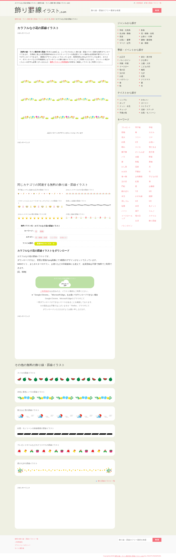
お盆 (121, 76)
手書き (138, 172)
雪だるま (152, 147)
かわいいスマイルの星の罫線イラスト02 (32, 214)
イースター (124, 66)
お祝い (151, 142)
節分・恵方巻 (146, 57)
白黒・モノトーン (148, 113)
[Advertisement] (64, 41)
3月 (136, 201)
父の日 (122, 73)
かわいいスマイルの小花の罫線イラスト (80, 190)
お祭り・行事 (146, 36)
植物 (52, 19)
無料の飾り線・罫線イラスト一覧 (26, 539)
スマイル (152, 216)
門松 (123, 186)
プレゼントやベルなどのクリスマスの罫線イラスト (38, 445)
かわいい (63, 237)
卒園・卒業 (124, 63)
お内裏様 (138, 176)
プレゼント (126, 127)
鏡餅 (151, 196)
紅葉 (143, 76)
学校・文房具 (125, 30)
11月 (137, 221)
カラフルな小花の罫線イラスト (65, 278)
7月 (136, 191)
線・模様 (144, 43)
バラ (123, 157)
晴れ (123, 147)
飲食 (143, 30)
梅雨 (143, 70)
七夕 (143, 73)
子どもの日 (153, 176)
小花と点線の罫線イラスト (75, 214)
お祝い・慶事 (125, 40)
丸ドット (152, 206)
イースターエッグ (126, 217)
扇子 (137, 211)
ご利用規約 (139, 3)
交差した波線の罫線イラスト (76, 201)
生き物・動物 (125, 33)
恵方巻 (151, 152)
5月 (150, 201)
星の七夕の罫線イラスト (27, 463)
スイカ (138, 147)
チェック (123, 109)
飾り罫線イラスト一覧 (153, 3)
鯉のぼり (125, 191)
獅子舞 (124, 152)
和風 (137, 162)
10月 (137, 206)
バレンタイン (125, 60)
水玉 (123, 196)
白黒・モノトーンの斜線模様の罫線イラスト (35, 428)
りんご (151, 211)
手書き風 (123, 113)
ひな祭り (144, 60)
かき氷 (124, 172)
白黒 (123, 142)
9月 (150, 191)
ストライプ (145, 106)
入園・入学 (145, 63)
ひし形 (124, 167)
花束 (137, 167)
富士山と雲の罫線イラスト (28, 410)
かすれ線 (138, 196)
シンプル (53, 237)
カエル (151, 132)
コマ (151, 137)
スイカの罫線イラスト (26, 373)
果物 (151, 162)
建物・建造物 (146, 40)
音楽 (121, 36)
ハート (124, 211)
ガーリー (144, 103)
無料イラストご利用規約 (59, 62)
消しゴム (125, 201)
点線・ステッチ (147, 109)
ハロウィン (124, 79)
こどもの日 (145, 66)
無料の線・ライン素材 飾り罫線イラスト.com (31, 19)
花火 (123, 137)
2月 (136, 142)
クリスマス (145, 79)
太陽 (137, 157)
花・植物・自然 (41, 237)
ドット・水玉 (125, 106)
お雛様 (151, 186)
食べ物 (124, 176)
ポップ (122, 103)
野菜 (151, 157)
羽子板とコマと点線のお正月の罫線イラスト (33, 190)
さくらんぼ (139, 152)
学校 (151, 127)
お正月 (122, 57)
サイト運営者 (19, 548)
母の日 (122, 70)
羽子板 (138, 127)
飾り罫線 (152, 221)
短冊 (123, 206)
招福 (123, 132)
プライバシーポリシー (22, 545)
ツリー (138, 137)
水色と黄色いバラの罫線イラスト (31, 392)
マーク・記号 (125, 43)
